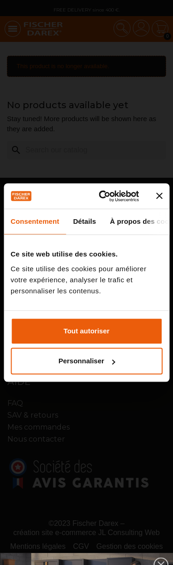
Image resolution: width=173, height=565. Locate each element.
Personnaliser (87, 361)
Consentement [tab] (35, 221)
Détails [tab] (84, 221)
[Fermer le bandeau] (159, 196)
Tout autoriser (87, 331)
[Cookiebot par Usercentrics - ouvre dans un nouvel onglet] (103, 196)
